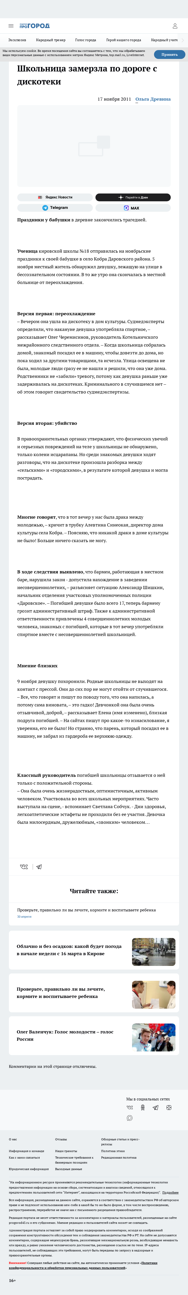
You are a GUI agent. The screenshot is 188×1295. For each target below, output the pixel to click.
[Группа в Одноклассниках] (142, 1107)
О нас (13, 1139)
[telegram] (41, 866)
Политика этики (113, 1151)
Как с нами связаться (24, 1157)
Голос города (85, 40)
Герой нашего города (123, 40)
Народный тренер (50, 40)
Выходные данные (68, 1169)
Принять (170, 54)
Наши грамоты (66, 1151)
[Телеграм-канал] (55, 208)
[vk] (24, 866)
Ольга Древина (153, 99)
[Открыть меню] (11, 26)
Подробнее (170, 1192)
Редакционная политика (118, 1157)
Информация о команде (26, 1151)
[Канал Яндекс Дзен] (133, 197)
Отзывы (61, 1139)
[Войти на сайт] (175, 26)
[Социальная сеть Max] (133, 208)
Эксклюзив (17, 40)
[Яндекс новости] (55, 197)
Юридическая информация (29, 1169)
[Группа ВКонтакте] (129, 1107)
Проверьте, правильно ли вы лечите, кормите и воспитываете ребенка (94, 913)
